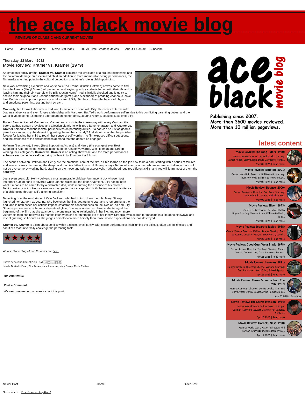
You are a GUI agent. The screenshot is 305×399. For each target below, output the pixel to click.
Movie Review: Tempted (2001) (265, 170)
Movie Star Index (63, 49)
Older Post (190, 384)
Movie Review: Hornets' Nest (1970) (261, 323)
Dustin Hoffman (19, 266)
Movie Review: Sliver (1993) (267, 205)
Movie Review (81, 266)
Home (9, 49)
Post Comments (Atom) (36, 392)
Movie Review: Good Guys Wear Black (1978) (256, 244)
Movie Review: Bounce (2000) (265, 187)
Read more (279, 164)
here (56, 251)
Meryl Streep (66, 266)
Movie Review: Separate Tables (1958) (260, 226)
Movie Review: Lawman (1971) (265, 262)
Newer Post (10, 384)
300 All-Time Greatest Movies (100, 49)
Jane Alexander (50, 266)
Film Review (34, 266)
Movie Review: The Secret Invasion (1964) (258, 302)
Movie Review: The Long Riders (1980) (260, 152)
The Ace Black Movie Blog (121, 24)
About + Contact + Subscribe (144, 49)
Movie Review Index (32, 49)
